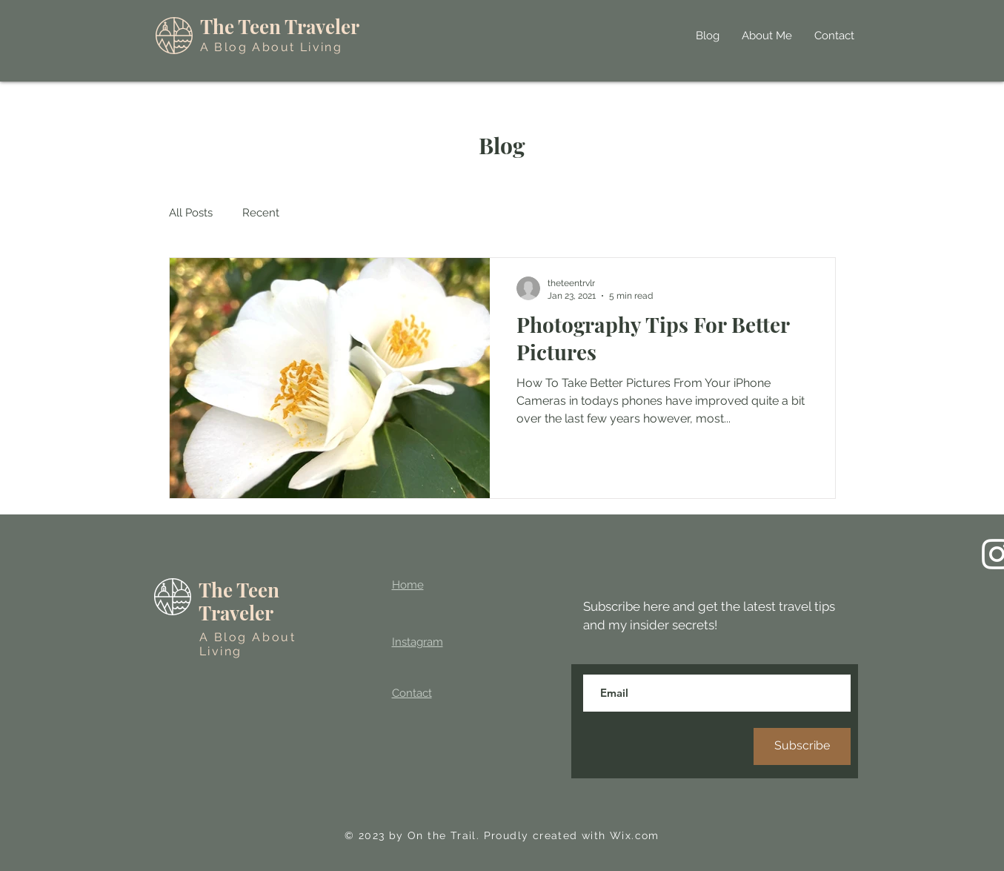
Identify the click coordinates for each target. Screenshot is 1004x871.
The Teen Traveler (279, 26)
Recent (260, 212)
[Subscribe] (802, 746)
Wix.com (634, 835)
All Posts (191, 212)
